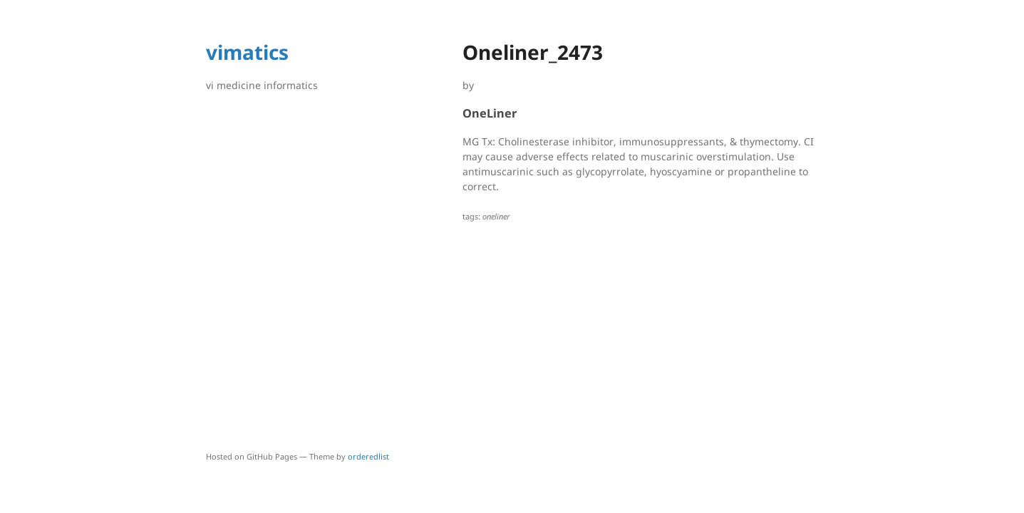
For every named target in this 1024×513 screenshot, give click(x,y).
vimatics (247, 52)
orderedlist (368, 456)
